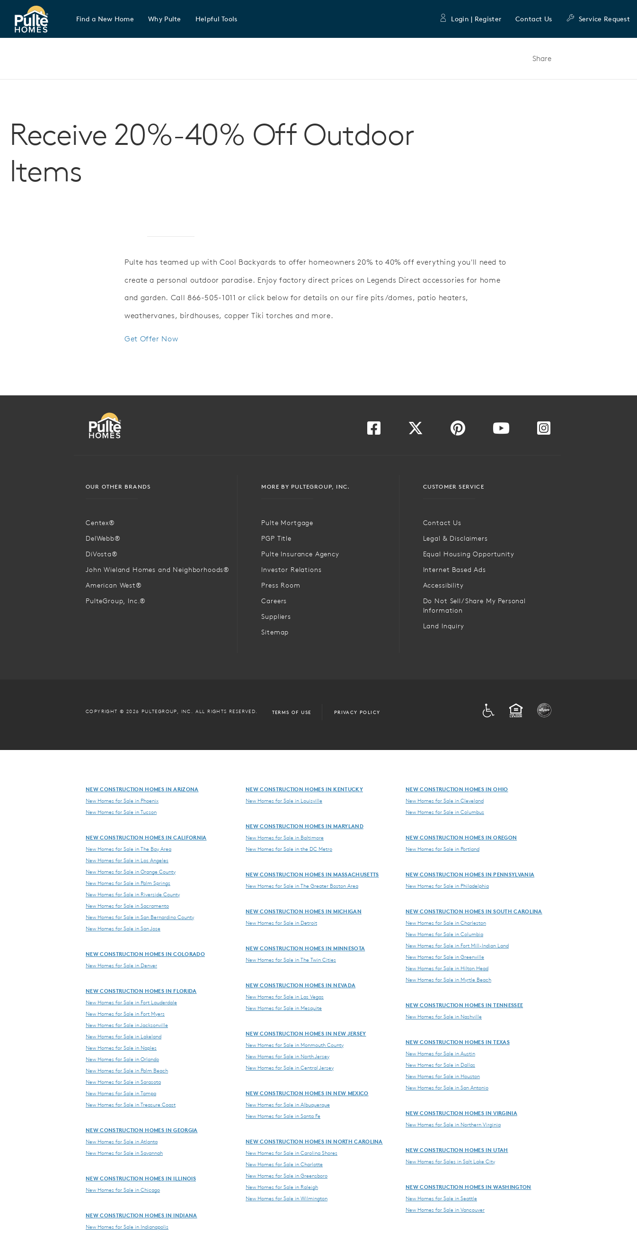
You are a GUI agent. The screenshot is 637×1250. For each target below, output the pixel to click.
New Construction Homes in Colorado (145, 953)
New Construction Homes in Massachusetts (312, 874)
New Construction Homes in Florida (141, 990)
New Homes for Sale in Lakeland (123, 1036)
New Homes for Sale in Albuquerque (288, 1104)
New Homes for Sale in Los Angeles (127, 860)
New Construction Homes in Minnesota (305, 948)
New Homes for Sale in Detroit (281, 923)
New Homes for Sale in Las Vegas (285, 996)
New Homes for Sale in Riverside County (133, 894)
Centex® (100, 522)
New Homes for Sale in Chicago (123, 1190)
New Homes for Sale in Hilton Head (447, 968)
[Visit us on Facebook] (373, 431)
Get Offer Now (151, 338)
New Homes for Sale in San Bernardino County (140, 917)
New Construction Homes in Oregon (461, 837)
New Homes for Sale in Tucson (121, 812)
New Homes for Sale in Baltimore (285, 837)
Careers (274, 601)
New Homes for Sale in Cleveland (445, 800)
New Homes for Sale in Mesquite (284, 1008)
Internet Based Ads (454, 569)
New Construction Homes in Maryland (304, 826)
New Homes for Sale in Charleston (446, 923)
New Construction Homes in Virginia (461, 1112)
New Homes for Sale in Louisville (284, 800)
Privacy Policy (357, 712)
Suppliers (276, 616)
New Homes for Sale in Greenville (445, 957)
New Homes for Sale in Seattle (441, 1198)
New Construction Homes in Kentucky (304, 789)
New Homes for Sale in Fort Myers (125, 1013)
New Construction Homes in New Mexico (307, 1093)
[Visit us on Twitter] (415, 431)
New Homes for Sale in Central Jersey (290, 1067)
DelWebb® (103, 538)
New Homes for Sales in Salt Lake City (450, 1161)
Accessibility (443, 585)
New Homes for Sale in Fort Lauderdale (131, 1002)
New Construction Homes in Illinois (141, 1178)
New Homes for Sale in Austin (440, 1053)
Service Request (598, 19)
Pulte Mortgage (287, 522)
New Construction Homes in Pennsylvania (470, 874)
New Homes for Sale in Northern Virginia (453, 1124)
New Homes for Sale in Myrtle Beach (448, 979)
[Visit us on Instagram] (543, 431)
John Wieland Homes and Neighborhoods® (158, 569)
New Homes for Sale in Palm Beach (127, 1070)
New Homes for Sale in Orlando (122, 1059)
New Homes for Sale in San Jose (123, 928)
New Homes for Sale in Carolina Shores (291, 1153)
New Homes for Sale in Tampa (121, 1093)
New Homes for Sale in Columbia (444, 934)
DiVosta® (102, 554)
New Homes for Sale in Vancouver (445, 1209)
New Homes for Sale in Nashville (444, 1016)
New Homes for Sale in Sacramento (127, 905)
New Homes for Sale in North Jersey (287, 1056)
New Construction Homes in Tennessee (464, 1005)
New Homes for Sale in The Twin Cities (291, 959)
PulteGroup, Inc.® (116, 601)
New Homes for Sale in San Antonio (447, 1087)
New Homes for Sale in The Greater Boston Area (302, 886)
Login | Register (470, 19)
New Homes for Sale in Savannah (124, 1153)
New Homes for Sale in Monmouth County (295, 1045)
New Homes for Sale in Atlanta (122, 1141)
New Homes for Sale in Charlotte (284, 1164)
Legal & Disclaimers (455, 538)
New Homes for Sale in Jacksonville (127, 1025)
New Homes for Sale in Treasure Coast (131, 1104)
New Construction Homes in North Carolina (314, 1141)
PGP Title (276, 538)
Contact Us (533, 19)
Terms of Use (291, 712)
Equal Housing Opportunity (468, 554)
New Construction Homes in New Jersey (306, 1033)
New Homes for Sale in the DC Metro (289, 849)
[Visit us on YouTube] (501, 431)
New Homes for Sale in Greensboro (286, 1175)
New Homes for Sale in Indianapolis (127, 1226)
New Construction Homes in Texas (458, 1041)
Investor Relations (291, 569)
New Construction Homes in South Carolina (474, 911)
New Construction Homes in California (146, 837)
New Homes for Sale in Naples (121, 1048)
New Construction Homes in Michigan (304, 911)
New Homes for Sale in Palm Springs (128, 883)
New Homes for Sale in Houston (443, 1076)
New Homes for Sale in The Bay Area (128, 849)
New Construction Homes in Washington (468, 1186)
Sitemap (275, 632)
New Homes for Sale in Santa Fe (283, 1116)
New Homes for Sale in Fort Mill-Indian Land (457, 945)
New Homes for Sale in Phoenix (122, 800)
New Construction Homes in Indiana (141, 1215)
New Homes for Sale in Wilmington (286, 1198)
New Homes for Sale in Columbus (445, 812)
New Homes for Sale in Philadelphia (447, 886)
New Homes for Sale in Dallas (440, 1065)
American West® (114, 585)
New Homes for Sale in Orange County (131, 871)
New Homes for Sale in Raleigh (282, 1187)
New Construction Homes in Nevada (300, 985)
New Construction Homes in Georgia (142, 1130)
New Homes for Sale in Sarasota (123, 1082)
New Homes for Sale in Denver (121, 965)
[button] (105, 19)
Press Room (280, 585)
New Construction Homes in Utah (457, 1149)
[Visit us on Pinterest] (458, 431)
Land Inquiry (443, 626)
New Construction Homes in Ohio (457, 789)
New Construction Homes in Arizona (142, 789)
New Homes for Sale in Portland (442, 849)
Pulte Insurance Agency (300, 554)
